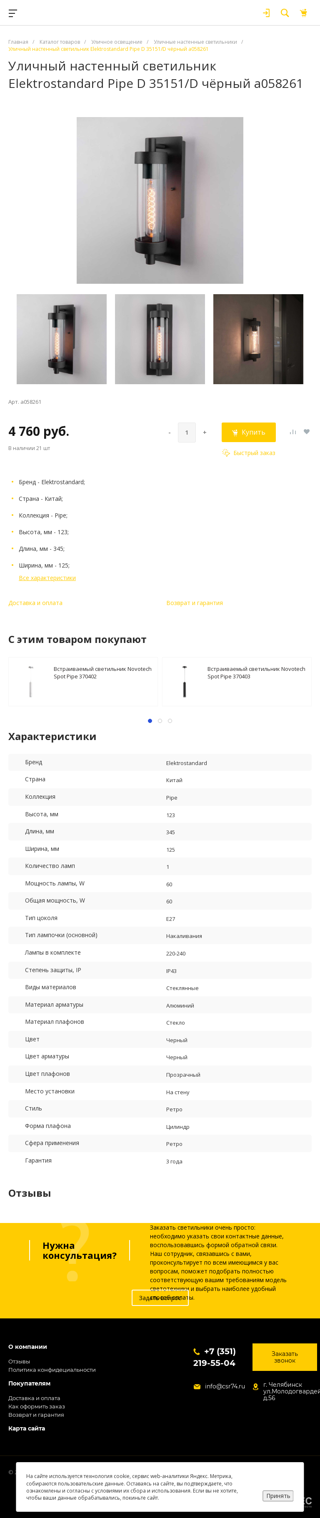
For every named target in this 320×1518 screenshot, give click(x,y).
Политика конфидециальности (52, 1369)
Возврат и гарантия (194, 603)
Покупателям (29, 1383)
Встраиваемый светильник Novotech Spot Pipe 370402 (103, 672)
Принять (278, 1496)
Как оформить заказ (36, 1406)
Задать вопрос (160, 1298)
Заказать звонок (285, 1357)
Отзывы (19, 1361)
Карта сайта (26, 1428)
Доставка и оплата (35, 603)
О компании (27, 1346)
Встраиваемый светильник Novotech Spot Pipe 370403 (256, 672)
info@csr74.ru (225, 1386)
